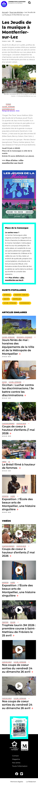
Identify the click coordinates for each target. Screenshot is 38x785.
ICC (9, 461)
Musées (12, 496)
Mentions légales (16, 782)
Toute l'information (19, 766)
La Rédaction (31, 782)
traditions (5, 622)
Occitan (4, 382)
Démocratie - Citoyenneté (24, 337)
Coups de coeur (21, 423)
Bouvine (12, 622)
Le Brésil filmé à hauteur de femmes (18, 466)
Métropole (7, 294)
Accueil (5, 12)
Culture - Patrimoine (8, 106)
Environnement (25, 303)
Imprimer (18, 41)
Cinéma (4, 461)
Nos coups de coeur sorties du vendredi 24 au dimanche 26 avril (17, 668)
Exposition (5, 496)
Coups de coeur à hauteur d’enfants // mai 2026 (18, 430)
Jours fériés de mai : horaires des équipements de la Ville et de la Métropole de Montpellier (18, 346)
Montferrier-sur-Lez (8, 109)
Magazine (16, 759)
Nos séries (16, 763)
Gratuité (6, 299)
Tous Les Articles (16, 12)
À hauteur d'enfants (8, 423)
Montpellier (16, 299)
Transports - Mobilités (21, 294)
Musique (8, 104)
